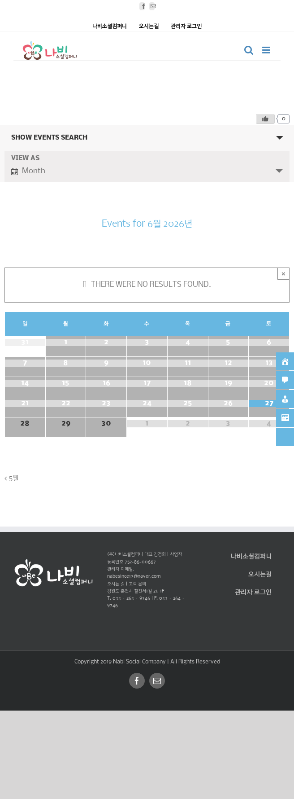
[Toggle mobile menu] (267, 50)
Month (28, 171)
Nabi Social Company (140, 662)
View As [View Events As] (25, 159)
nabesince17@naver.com (133, 576)
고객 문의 (137, 584)
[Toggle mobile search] (248, 50)
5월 (14, 478)
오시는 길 (116, 584)
